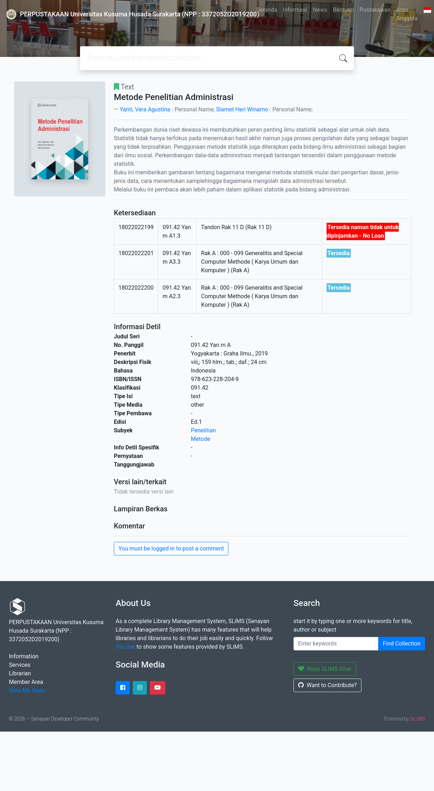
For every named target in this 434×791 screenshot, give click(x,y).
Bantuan (343, 9)
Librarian (20, 673)
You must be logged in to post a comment (171, 548)
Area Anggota (407, 14)
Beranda (266, 9)
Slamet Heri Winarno (242, 109)
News (320, 9)
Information (23, 656)
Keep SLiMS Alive (324, 668)
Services (19, 664)
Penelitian (203, 430)
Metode (200, 439)
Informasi (295, 9)
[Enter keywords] (336, 643)
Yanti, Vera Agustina (145, 109)
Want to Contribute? (327, 685)
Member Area (26, 682)
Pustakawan (375, 9)
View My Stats (27, 690)
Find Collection (401, 643)
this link (125, 646)
